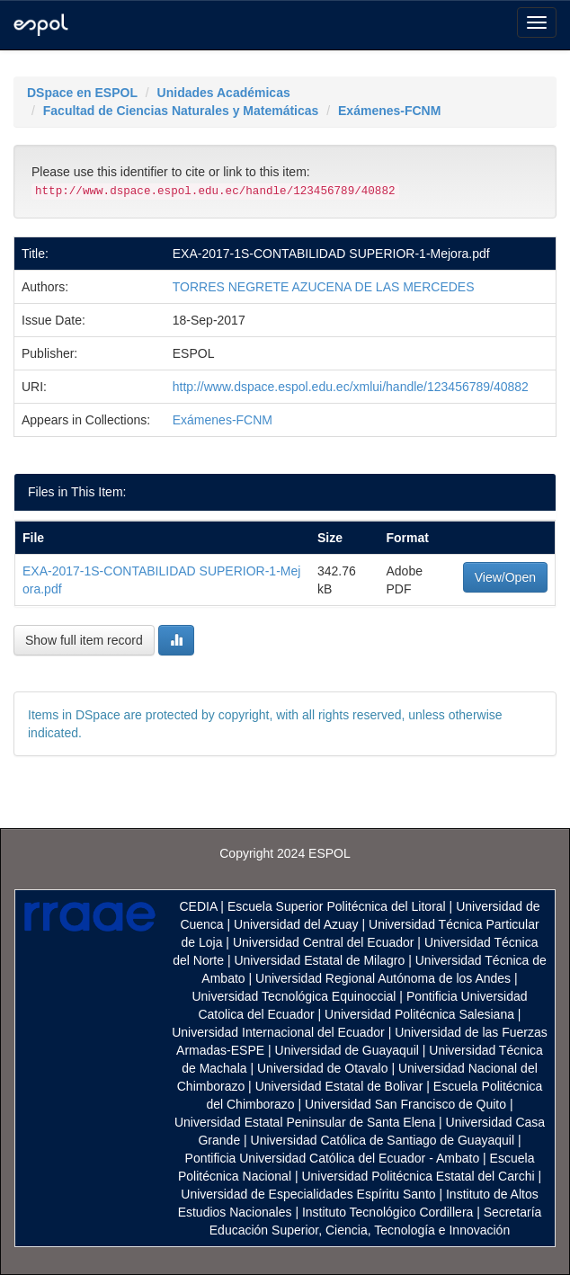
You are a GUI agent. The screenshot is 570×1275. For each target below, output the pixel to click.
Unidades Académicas (223, 92)
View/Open (505, 577)
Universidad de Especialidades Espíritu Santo (308, 1194)
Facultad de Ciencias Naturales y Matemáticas (181, 110)
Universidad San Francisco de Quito (405, 1104)
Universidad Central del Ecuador (323, 942)
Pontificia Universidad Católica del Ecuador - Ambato (332, 1158)
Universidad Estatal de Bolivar (339, 1086)
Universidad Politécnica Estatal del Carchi (417, 1176)
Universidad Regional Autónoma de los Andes (383, 978)
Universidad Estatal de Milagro (319, 960)
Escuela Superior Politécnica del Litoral (336, 906)
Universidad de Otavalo (322, 1068)
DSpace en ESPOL (82, 92)
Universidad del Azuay (296, 924)
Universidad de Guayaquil (347, 1050)
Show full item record (84, 640)
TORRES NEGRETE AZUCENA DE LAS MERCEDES (324, 287)
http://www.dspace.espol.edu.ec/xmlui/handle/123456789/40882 (351, 386)
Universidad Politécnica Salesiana (419, 1014)
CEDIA (198, 906)
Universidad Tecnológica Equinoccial (293, 996)
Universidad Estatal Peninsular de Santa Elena (304, 1122)
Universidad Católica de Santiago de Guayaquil (382, 1140)
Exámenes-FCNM (389, 110)
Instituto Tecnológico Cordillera (387, 1212)
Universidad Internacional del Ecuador (278, 1032)
